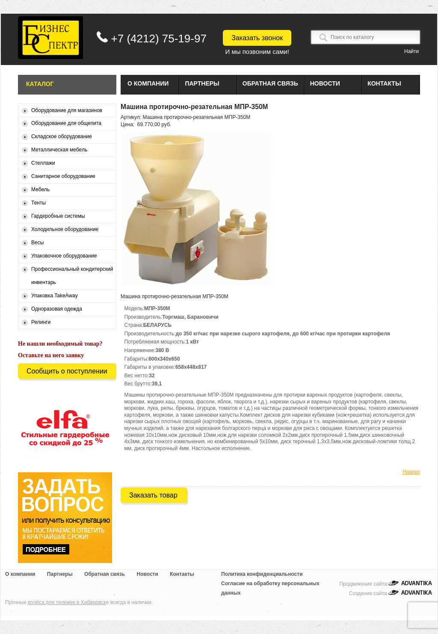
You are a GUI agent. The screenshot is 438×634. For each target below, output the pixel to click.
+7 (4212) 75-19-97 (159, 38)
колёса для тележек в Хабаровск (67, 602)
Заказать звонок (257, 37)
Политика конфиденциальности (262, 574)
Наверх (411, 472)
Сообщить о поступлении (67, 371)
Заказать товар (153, 495)
